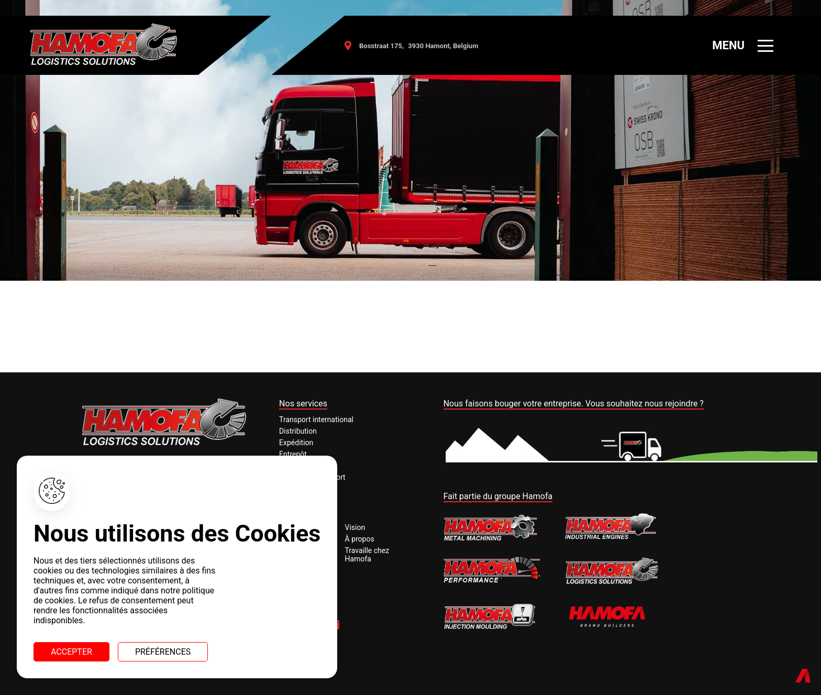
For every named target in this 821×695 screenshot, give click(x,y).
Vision (355, 527)
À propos (359, 539)
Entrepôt (293, 454)
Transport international (316, 419)
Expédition (296, 442)
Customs (293, 465)
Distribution (298, 431)
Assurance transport (312, 477)
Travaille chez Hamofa (367, 554)
